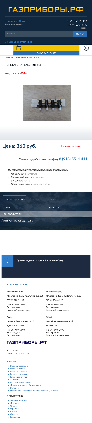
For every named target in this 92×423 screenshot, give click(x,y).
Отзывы (51, 199)
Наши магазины (17, 285)
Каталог (12, 362)
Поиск (80, 34)
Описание (35, 199)
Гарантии (14, 409)
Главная (9, 58)
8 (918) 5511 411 (73, 159)
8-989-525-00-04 (77, 25)
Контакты (15, 417)
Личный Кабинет (18, 400)
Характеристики (15, 199)
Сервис (13, 411)
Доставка (15, 403)
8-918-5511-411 (77, 21)
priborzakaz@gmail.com (18, 353)
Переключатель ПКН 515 (27, 58)
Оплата (14, 406)
